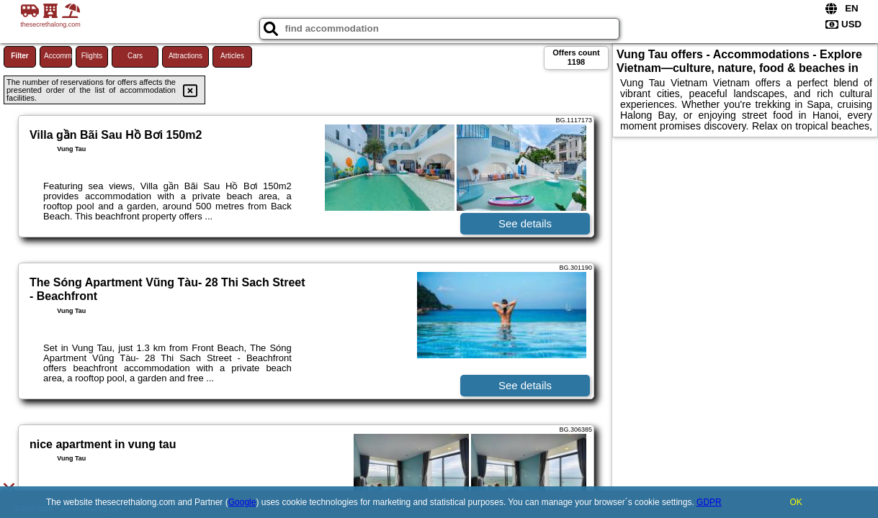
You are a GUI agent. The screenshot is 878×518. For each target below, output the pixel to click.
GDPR (709, 502)
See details (525, 223)
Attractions (185, 56)
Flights (91, 56)
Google (242, 502)
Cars (135, 56)
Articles (232, 56)
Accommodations (58, 56)
